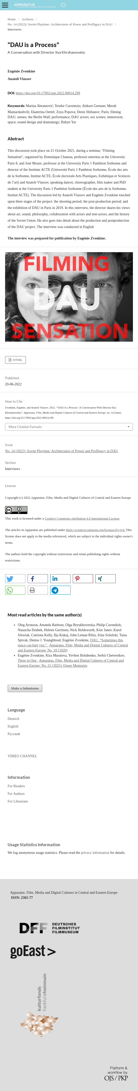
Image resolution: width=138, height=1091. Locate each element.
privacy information (95, 853)
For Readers (16, 786)
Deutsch (13, 719)
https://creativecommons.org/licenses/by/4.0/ (96, 530)
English (13, 726)
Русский (14, 734)
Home (12, 19)
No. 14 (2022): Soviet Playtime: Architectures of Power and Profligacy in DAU (60, 24)
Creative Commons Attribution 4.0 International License (82, 518)
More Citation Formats (25, 427)
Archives (27, 19)
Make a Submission (25, 688)
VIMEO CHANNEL (22, 756)
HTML (17, 360)
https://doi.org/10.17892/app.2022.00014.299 (48, 93)
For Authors (16, 794)
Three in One (27, 660)
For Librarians (18, 801)
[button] (15, 578)
